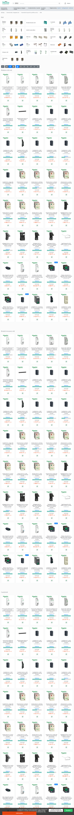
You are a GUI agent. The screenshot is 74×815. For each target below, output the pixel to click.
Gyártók (59, 8)
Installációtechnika (32, 8)
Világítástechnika (53, 8)
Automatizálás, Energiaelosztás (4, 9)
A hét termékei (19, 813)
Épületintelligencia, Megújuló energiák (19, 9)
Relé (41, 12)
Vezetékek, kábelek (43, 9)
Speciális (38, 8)
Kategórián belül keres (16, 3)
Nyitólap (2, 12)
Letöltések (71, 8)
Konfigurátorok (65, 8)
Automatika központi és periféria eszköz (29, 12)
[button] (68, 3)
